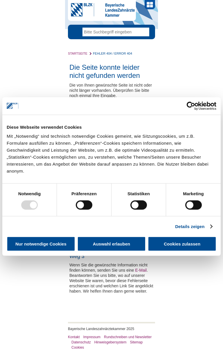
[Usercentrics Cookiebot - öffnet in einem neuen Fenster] (191, 105)
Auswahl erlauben (111, 243)
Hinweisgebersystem (110, 342)
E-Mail (141, 270)
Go (145, 32)
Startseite (77, 53)
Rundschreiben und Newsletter (128, 337)
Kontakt (74, 337)
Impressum (91, 337)
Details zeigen (189, 226)
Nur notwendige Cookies (40, 243)
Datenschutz (81, 342)
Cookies (77, 347)
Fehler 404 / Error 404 (112, 53)
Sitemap (136, 342)
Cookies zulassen (182, 243)
